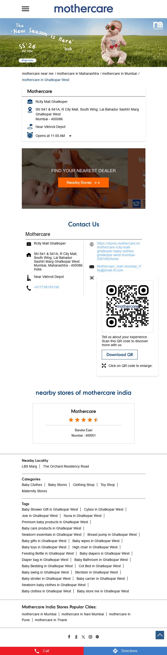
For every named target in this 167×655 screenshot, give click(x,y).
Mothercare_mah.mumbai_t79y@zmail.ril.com (119, 268)
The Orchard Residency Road (66, 466)
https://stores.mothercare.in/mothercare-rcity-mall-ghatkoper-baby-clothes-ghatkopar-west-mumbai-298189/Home (118, 251)
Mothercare (83, 411)
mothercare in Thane (51, 620)
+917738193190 (46, 287)
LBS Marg (29, 466)
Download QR (119, 354)
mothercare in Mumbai (39, 614)
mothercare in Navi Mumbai (83, 614)
